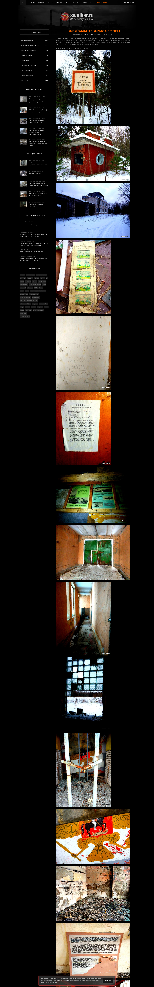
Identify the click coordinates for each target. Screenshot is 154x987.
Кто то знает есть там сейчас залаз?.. (31, 251)
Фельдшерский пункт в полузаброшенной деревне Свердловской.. (37, 101)
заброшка (35, 303)
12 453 (106, 34)
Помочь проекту (101, 2)
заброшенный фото (25, 303)
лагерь (22, 307)
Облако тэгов (34, 268)
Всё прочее (34, 80)
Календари (76, 2)
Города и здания (34, 55)
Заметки (59, 2)
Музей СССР (87, 2)
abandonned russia (42, 275)
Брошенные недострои (34, 50)
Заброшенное (42, 281)
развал (46, 307)
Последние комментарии (34, 215)
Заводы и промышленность (34, 45)
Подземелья (34, 60)
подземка (40, 307)
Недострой (23, 287)
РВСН (35, 287)
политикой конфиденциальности (63, 980)
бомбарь (32, 291)
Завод (44, 284)
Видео (50, 2)
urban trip (22, 278)
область (33, 307)
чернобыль (23, 313)
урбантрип (28, 310)
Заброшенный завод (35, 284)
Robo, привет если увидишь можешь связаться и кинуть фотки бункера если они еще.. (33, 226)
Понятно (108, 980)
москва (27, 307)
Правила (41, 2)
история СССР (43, 303)
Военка (22, 281)
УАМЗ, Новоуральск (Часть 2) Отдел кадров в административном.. (38, 133)
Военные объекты (34, 40)
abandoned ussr (31, 275)
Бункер (42, 278)
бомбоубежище (41, 291)
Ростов (22, 291)
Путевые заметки (34, 75)
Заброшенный (24, 284)
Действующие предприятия (34, 65)
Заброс (34, 281)
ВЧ (47, 278)
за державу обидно (25, 297)
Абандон (36, 278)
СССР (27, 291)
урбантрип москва (38, 310)
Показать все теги (25, 316)
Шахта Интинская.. (35, 173)
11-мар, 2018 (85, 34)
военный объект (34, 294)
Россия (41, 287)
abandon (22, 275)
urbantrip (29, 278)
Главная (32, 2)
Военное (76, 34)
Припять (30, 287)
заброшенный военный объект (28, 300)
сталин (22, 310)
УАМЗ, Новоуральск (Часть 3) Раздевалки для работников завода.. (38, 144)
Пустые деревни (34, 70)
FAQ (67, 2)
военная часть (24, 294)
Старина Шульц (96, 34)
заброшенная (35, 297)
